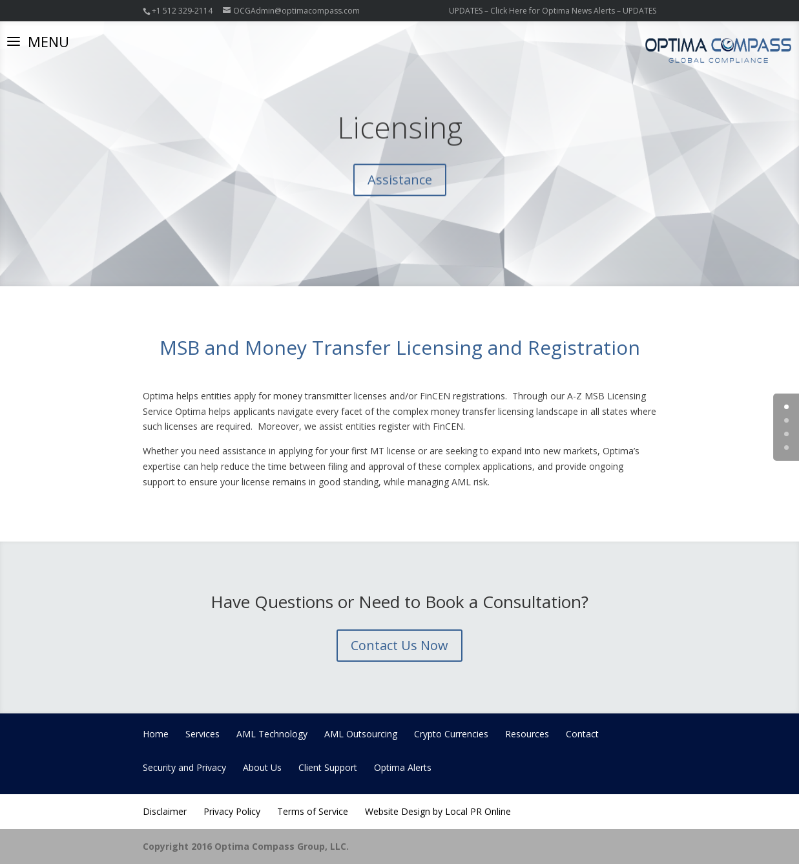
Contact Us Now (399, 645)
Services (202, 734)
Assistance (400, 187)
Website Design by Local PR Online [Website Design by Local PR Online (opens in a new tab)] (438, 811)
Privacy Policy (231, 811)
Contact (582, 734)
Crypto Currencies (451, 734)
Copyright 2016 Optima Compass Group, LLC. (246, 846)
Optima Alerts (402, 767)
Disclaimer (165, 811)
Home (156, 734)
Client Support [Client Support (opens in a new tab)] (327, 767)
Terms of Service (312, 811)
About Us (262, 767)
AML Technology (271, 734)
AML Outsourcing (360, 734)
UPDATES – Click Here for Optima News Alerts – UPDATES (552, 10)
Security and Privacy (184, 767)
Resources (527, 734)
